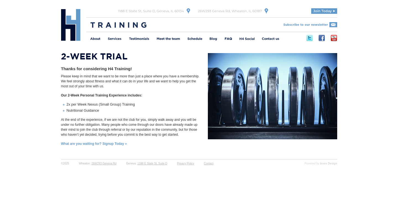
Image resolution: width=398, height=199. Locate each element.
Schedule (194, 39)
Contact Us (270, 39)
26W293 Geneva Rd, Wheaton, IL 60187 (230, 11)
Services (115, 39)
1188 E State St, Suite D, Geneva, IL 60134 (151, 11)
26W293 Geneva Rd (104, 163)
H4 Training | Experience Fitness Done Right (70, 25)
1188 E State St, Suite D (152, 163)
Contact (208, 163)
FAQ (228, 39)
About (95, 39)
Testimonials (139, 39)
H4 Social (247, 39)
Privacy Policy (185, 163)
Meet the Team (168, 39)
